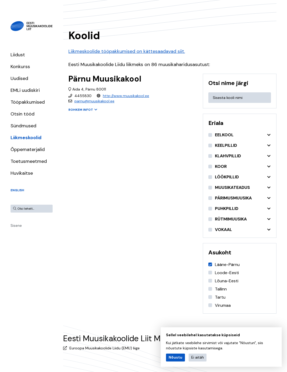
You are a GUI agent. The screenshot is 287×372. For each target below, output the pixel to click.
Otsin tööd (22, 114)
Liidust (18, 54)
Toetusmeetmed (29, 161)
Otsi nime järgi (228, 83)
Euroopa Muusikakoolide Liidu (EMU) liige (104, 348)
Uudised (19, 78)
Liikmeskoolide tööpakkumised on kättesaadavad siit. (126, 51)
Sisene (16, 225)
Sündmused (23, 125)
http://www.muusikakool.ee (126, 95)
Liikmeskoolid (26, 137)
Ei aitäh (197, 357)
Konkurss (20, 66)
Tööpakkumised (28, 102)
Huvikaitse (22, 173)
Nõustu (175, 357)
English (17, 190)
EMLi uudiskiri (25, 90)
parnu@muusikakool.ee (94, 101)
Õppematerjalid (28, 149)
